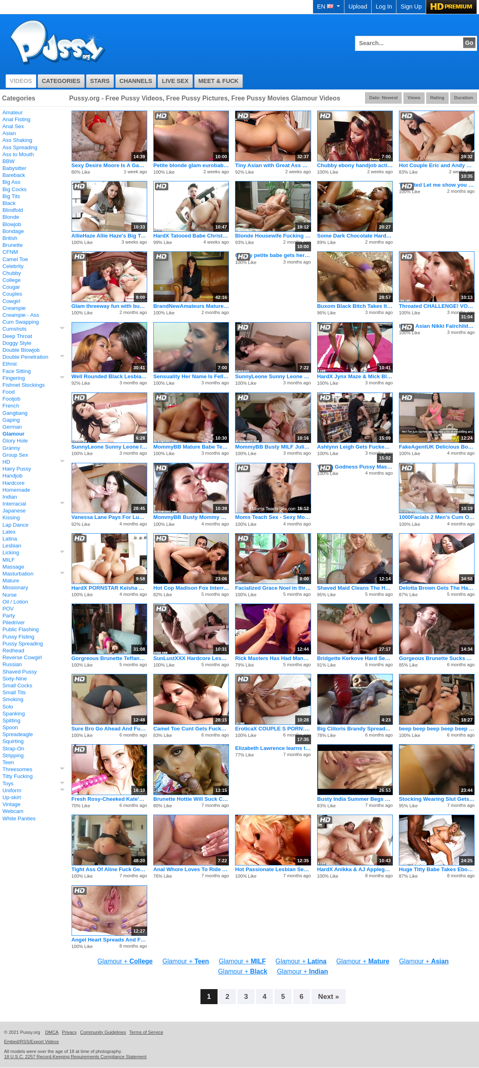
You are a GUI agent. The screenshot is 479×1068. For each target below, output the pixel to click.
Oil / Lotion (15, 602)
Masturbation (17, 574)
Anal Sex (13, 126)
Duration (463, 97)
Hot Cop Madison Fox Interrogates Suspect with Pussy (191, 588)
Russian (12, 664)
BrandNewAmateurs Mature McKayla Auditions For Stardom (191, 306)
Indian (9, 497)
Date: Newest (383, 97)
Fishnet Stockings (23, 385)
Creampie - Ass (20, 315)
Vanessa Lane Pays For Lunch (109, 517)
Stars (100, 81)
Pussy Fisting (18, 637)
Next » (328, 996)
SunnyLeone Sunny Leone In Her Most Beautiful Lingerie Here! (109, 447)
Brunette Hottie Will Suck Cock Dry (191, 799)
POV (8, 609)
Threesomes (17, 769)
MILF (8, 560)
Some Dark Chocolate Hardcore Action (355, 236)
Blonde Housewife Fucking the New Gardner (273, 236)
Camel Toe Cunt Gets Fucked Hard (191, 729)
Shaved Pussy (19, 672)
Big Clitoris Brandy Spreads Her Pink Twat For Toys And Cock (355, 729)
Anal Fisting (16, 119)
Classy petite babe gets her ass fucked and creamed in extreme (273, 255)
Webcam (13, 811)
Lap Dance (15, 525)
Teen (8, 762)
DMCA (52, 1032)
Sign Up (411, 6)
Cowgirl (11, 301)
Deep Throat (17, 336)
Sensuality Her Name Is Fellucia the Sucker (191, 376)
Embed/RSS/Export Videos (31, 1041)
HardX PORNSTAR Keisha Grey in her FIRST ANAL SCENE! (109, 588)
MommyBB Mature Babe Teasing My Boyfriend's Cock (191, 447)
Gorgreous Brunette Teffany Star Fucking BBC (109, 658)
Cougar (11, 287)
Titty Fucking (17, 776)
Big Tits (11, 196)
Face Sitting (16, 371)
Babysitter (14, 168)
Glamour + (125, 961)
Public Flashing (20, 629)
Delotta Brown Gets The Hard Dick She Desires (437, 588)
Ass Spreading (19, 147)
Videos (21, 81)
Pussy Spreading (22, 644)
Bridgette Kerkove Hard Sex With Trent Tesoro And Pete (355, 658)
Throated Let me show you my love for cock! (437, 185)
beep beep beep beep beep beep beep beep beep (437, 729)
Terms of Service (146, 1032)
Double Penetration (25, 357)
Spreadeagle (17, 734)
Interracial (14, 504)
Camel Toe (15, 259)
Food (8, 392)
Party (8, 615)
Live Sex (175, 81)
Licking (10, 552)
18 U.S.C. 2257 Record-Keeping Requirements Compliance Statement (75, 1056)
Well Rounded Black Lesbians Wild (109, 376)
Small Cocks (17, 685)
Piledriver (13, 622)
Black (8, 203)
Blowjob (11, 224)
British (9, 238)
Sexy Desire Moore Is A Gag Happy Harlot (109, 165)
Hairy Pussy (16, 469)
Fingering (13, 378)
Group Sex (15, 455)
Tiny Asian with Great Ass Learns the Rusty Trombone (273, 165)
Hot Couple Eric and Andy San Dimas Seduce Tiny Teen (437, 165)
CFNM (10, 252)
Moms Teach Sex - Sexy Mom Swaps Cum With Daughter (273, 517)
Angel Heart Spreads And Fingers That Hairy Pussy (109, 940)
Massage (13, 567)
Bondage (13, 231)
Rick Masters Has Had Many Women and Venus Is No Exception (273, 658)
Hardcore (13, 483)
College (11, 280)
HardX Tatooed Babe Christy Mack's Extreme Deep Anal (191, 236)
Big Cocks (14, 189)
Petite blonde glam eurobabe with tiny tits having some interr (191, 165)
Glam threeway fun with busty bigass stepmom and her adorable (109, 306)
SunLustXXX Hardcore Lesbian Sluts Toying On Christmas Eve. (191, 658)
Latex (8, 532)
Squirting (13, 741)
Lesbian (11, 546)
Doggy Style (16, 343)
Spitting (11, 720)
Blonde (10, 217)
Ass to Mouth (18, 154)
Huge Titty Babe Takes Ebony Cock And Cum (437, 869)
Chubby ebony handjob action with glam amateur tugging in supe (355, 165)
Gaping (11, 420)
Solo (7, 707)
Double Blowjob (21, 350)
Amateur (12, 112)
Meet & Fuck (218, 81)
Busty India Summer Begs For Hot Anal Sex (355, 799)
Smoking (12, 699)
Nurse (9, 595)
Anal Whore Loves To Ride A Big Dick (191, 869)
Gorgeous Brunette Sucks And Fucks (437, 658)
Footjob (11, 399)
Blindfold (12, 210)
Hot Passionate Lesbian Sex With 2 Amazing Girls (273, 869)
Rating (437, 97)
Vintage (11, 804)
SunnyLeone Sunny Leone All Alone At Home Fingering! (273, 376)
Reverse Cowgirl (22, 657)
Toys (7, 783)
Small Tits (14, 692)
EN (328, 6)
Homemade (16, 490)
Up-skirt (11, 797)
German (12, 427)
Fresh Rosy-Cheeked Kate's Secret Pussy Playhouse (109, 799)
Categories (61, 81)
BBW (8, 161)
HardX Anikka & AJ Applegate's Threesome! (355, 869)
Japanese (14, 511)
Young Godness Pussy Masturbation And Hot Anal (355, 467)
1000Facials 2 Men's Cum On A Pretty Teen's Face (437, 517)
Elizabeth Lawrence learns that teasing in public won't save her (273, 748)
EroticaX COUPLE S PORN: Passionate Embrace (273, 729)
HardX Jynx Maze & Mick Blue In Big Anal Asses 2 (355, 376)
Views (413, 97)
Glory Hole (15, 441)
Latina (9, 539)
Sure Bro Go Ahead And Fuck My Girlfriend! (109, 729)
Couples (12, 294)
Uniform (11, 790)
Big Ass (11, 182)
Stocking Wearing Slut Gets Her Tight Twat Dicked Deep (437, 799)
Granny (11, 448)
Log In (384, 6)
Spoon (10, 727)
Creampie (14, 308)
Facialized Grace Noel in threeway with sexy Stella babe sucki (273, 588)
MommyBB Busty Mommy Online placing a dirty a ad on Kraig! (191, 517)
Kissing (11, 517)
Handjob (12, 476)
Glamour (13, 434)
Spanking (13, 714)
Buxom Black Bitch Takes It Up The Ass (355, 306)
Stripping (13, 755)
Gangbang (15, 413)
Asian (9, 133)
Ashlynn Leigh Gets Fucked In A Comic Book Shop (355, 447)
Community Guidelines (103, 1032)
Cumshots (14, 329)
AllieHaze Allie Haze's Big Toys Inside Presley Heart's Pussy (109, 236)
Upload (357, 6)
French (10, 406)
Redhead (13, 650)
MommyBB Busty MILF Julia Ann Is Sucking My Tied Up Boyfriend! (273, 447)
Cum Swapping (20, 322)
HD (6, 462)
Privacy (69, 1032)
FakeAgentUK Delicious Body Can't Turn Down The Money (437, 447)
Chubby (11, 273)
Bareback (13, 175)
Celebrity (13, 266)
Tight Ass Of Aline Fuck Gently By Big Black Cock (109, 869)
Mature (10, 581)
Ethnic (9, 364)
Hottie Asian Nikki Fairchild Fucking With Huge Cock (437, 326)
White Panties (18, 818)
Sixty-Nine (14, 679)
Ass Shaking (17, 140)
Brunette (12, 245)
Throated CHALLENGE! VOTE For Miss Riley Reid (437, 306)
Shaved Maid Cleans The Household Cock (355, 588)
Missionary (15, 587)
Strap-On (13, 748)
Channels (136, 81)
